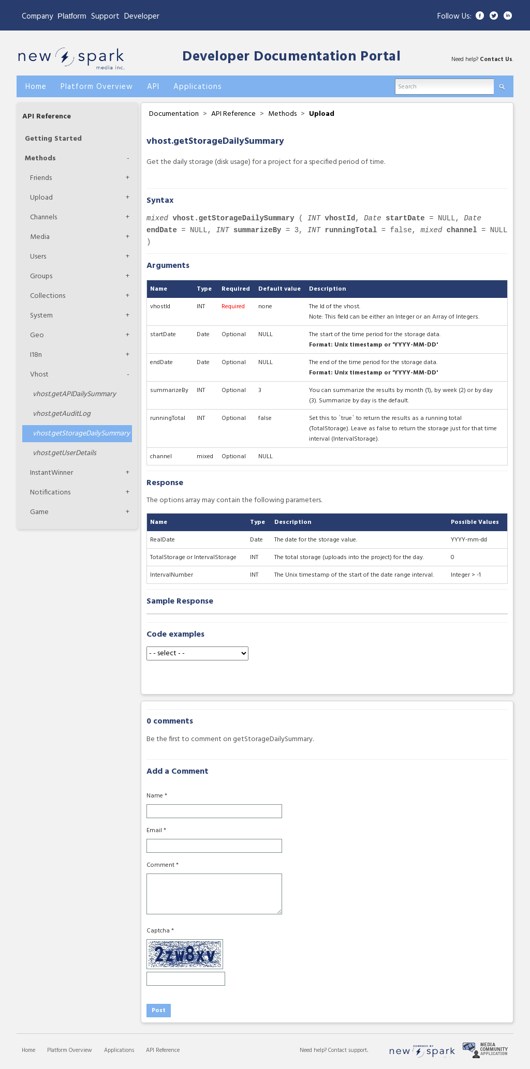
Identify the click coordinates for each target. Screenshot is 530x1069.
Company (37, 16)
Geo (37, 335)
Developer (141, 16)
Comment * (162, 865)
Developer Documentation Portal (291, 57)
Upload (41, 198)
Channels (43, 217)
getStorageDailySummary (81, 434)
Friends (41, 178)
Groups (41, 276)
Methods (40, 158)
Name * (156, 796)
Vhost (39, 375)
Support (105, 16)
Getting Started (53, 139)
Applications (119, 1050)
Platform (71, 15)
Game (39, 512)
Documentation (174, 114)
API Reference (46, 117)
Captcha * (160, 931)
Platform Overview (69, 1050)
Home (28, 1050)
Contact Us (496, 59)
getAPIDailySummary (74, 394)
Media (40, 237)
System (41, 316)
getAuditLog (62, 414)
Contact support (347, 1050)
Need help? (314, 1050)
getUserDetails (64, 453)
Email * (156, 830)
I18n (36, 355)
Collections (47, 296)
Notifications (50, 493)
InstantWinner (51, 473)
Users (38, 257)
